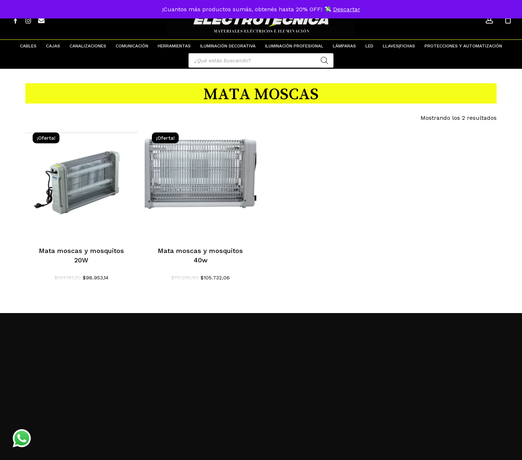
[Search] (324, 60)
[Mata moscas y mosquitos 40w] (201, 181)
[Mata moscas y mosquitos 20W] (81, 181)
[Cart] (508, 20)
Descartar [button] (346, 9)
